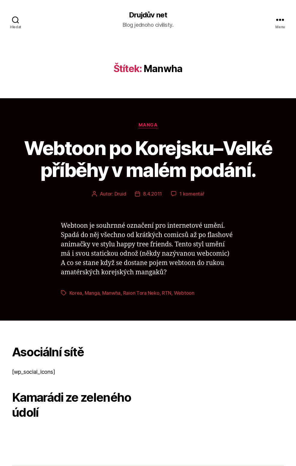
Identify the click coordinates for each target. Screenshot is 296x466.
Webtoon (184, 293)
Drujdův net (148, 15)
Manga (148, 125)
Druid (120, 194)
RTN (166, 293)
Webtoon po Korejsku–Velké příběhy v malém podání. (148, 158)
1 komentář (191, 194)
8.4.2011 (152, 194)
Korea (75, 293)
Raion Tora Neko (141, 293)
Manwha (111, 293)
